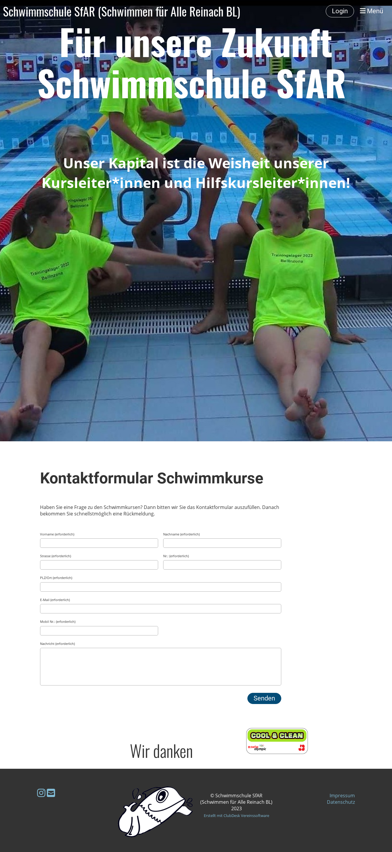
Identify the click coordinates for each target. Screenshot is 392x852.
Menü (371, 11)
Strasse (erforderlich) (55, 556)
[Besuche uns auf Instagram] (41, 792)
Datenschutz (341, 802)
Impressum (342, 795)
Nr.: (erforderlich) (176, 556)
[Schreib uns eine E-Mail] (51, 792)
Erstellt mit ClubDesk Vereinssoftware (236, 815)
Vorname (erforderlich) (57, 534)
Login (340, 11)
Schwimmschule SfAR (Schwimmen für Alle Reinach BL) (121, 11)
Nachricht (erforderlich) (57, 643)
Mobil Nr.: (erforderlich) (57, 621)
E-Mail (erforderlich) (55, 600)
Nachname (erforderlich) (181, 534)
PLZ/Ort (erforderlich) (56, 577)
